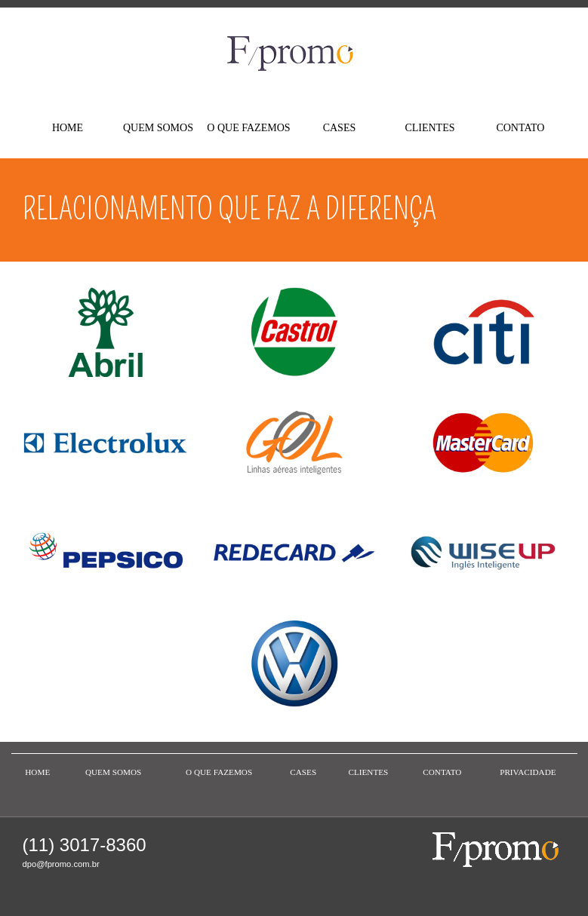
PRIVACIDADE (528, 772)
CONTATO (520, 127)
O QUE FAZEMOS (248, 127)
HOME (67, 127)
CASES (339, 127)
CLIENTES (429, 127)
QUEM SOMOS (158, 127)
